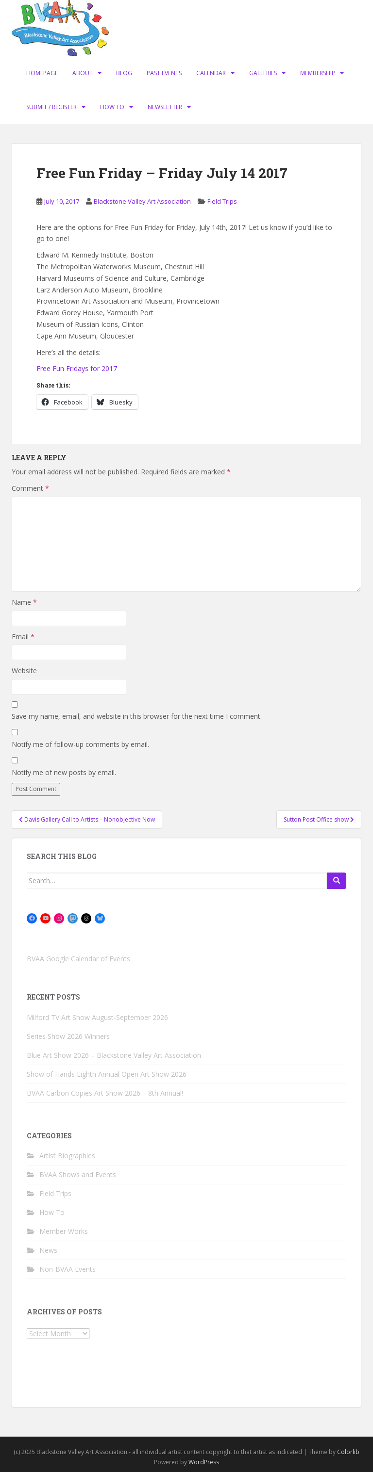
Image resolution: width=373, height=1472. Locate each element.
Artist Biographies (67, 1155)
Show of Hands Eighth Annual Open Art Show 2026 (106, 1074)
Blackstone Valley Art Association (142, 201)
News (48, 1250)
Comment (30, 488)
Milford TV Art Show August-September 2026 (97, 1017)
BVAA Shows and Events (77, 1174)
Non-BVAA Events (67, 1269)
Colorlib (348, 1452)
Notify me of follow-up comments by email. (80, 744)
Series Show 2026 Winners (68, 1036)
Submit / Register (51, 107)
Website (24, 670)
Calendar (211, 73)
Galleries (263, 73)
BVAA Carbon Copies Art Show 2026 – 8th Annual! (105, 1093)
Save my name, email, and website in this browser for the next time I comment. (137, 716)
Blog (124, 73)
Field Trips (222, 201)
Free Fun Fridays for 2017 (76, 368)
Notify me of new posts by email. (64, 772)
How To (112, 107)
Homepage (42, 73)
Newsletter (165, 107)
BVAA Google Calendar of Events (78, 958)
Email (23, 636)
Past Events (164, 73)
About (82, 73)
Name (24, 602)
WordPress (203, 1462)
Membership (317, 73)
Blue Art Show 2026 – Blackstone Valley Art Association (114, 1055)
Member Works (63, 1231)
